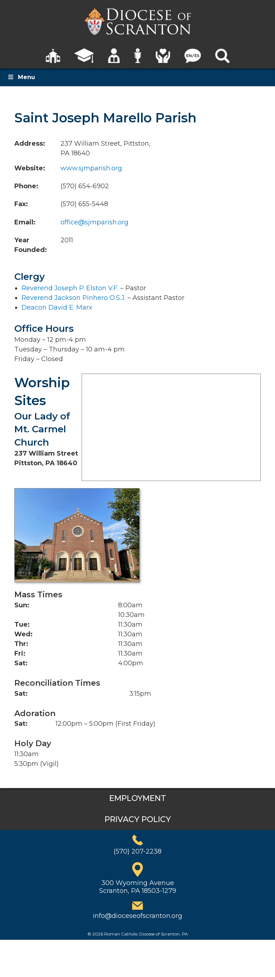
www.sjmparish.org (91, 168)
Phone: (26, 186)
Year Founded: (30, 245)
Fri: (19, 653)
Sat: (21, 663)
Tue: (22, 624)
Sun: (21, 605)
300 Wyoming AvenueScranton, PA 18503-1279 (137, 887)
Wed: (23, 634)
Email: (24, 222)
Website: (29, 168)
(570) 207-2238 (137, 851)
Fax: (21, 204)
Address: (29, 143)
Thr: (21, 644)
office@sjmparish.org (95, 222)
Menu (21, 77)
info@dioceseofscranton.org (137, 916)
